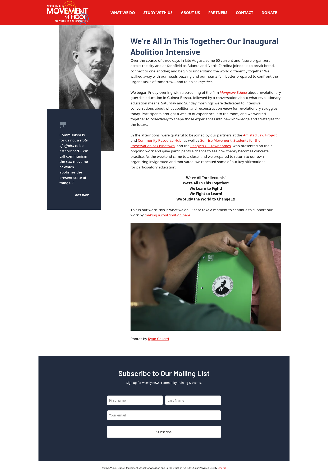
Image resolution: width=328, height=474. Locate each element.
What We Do (122, 12)
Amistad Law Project (260, 135)
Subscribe (164, 432)
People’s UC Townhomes (210, 145)
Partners (217, 12)
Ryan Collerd (158, 338)
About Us (190, 12)
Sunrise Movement (216, 140)
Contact (244, 12)
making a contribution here (167, 215)
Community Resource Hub (160, 140)
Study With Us (158, 12)
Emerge (222, 467)
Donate (269, 12)
